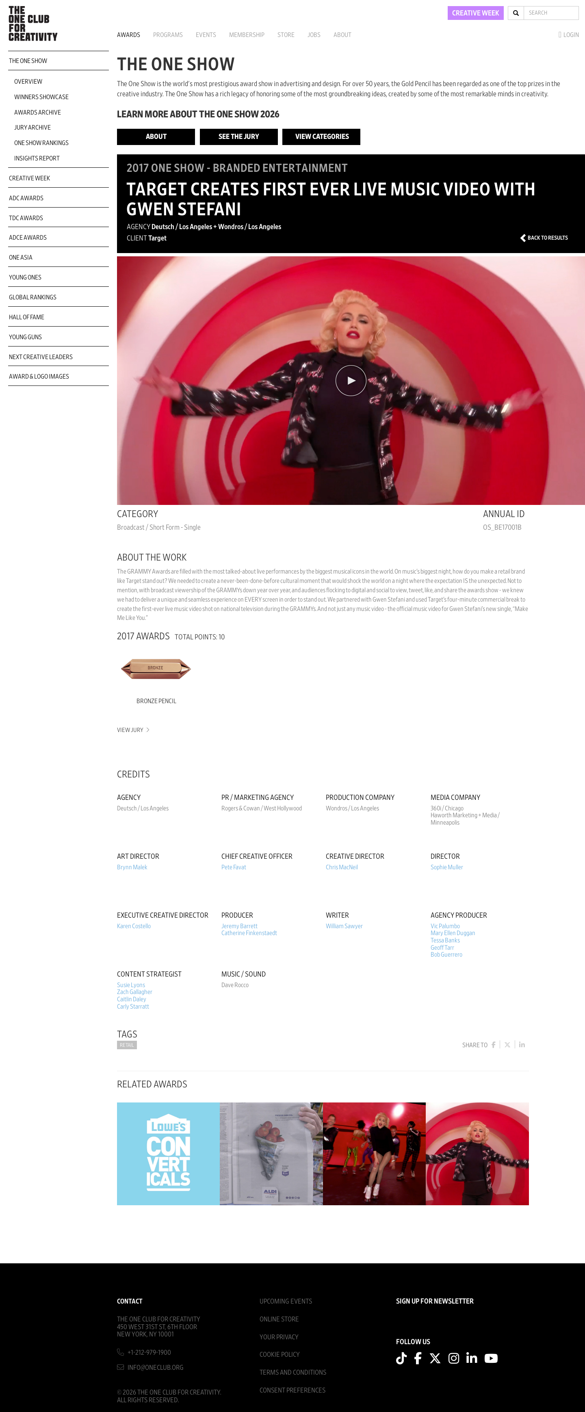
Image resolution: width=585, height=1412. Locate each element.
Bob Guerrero (446, 954)
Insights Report (37, 158)
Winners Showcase (41, 97)
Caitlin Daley (131, 999)
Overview (28, 81)
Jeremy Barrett (239, 926)
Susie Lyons (131, 985)
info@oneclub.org (156, 1367)
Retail (127, 1045)
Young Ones (25, 277)
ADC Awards (26, 198)
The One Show (28, 61)
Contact (130, 1301)
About (342, 35)
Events (206, 35)
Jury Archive (32, 127)
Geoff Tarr (442, 947)
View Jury (132, 730)
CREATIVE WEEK (475, 13)
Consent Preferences (292, 1390)
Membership (246, 35)
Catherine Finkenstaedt (249, 933)
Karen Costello (134, 926)
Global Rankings (32, 297)
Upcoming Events (286, 1301)
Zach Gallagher (134, 992)
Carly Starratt (133, 1006)
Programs (168, 35)
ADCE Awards (28, 237)
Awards (128, 35)
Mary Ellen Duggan (453, 933)
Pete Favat (233, 867)
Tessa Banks (445, 940)
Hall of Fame (26, 317)
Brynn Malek (132, 867)
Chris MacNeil (342, 867)
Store (286, 35)
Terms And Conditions (293, 1372)
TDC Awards (26, 218)
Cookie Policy (280, 1354)
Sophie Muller (447, 867)
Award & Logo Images (39, 376)
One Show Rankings (41, 143)
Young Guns (25, 337)
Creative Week (29, 178)
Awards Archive (37, 112)
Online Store (279, 1319)
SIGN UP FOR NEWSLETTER (435, 1301)
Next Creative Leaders (41, 357)
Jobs (314, 35)
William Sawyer (344, 926)
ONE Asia (20, 257)
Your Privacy (279, 1337)
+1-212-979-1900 (149, 1352)
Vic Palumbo (445, 926)
